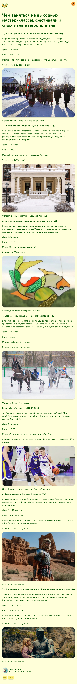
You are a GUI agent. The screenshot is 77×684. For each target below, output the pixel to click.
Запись (15, 678)
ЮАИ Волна (15, 668)
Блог (6, 678)
